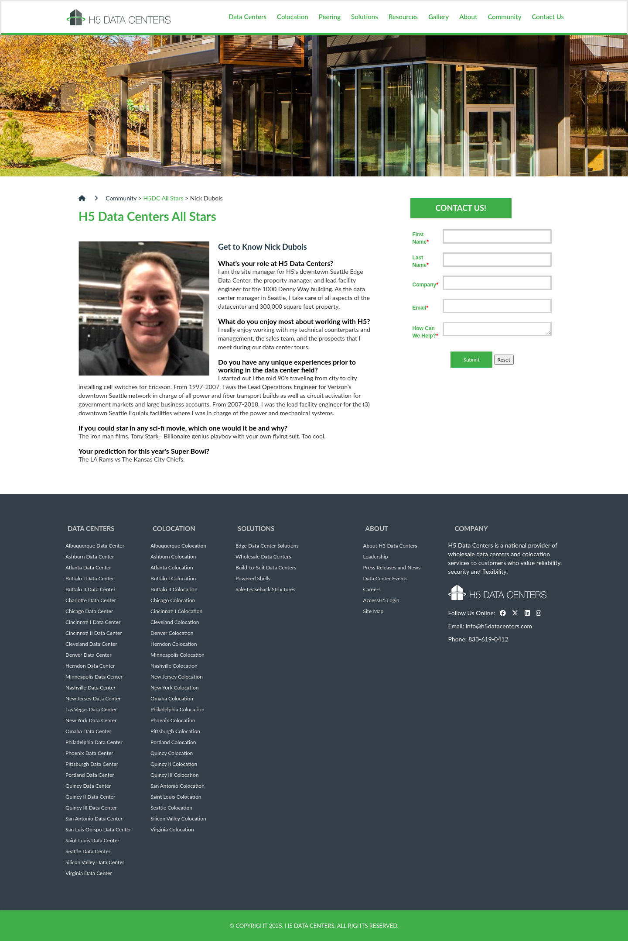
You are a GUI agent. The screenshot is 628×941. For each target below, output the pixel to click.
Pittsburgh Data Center (91, 764)
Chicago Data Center (89, 611)
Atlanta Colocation (171, 567)
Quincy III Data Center (91, 808)
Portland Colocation (173, 742)
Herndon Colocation (173, 644)
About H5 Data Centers (390, 546)
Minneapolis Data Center (94, 677)
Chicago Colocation (172, 600)
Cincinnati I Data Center (92, 622)
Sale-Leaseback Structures (265, 589)
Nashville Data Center (90, 688)
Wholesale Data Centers (263, 557)
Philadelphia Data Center (94, 742)
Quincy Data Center (88, 786)
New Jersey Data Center (93, 698)
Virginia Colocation (172, 829)
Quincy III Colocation (174, 775)
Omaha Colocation (171, 698)
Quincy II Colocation (173, 764)
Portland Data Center (89, 775)
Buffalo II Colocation (174, 589)
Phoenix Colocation (172, 720)
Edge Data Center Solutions (267, 546)
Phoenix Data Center (89, 753)
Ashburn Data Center (89, 557)
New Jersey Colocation (176, 677)
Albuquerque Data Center (94, 546)
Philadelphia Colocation (177, 709)
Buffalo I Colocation (173, 578)
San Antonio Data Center (94, 819)
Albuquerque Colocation (178, 546)
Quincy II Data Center (90, 797)
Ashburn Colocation (173, 557)
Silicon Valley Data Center (94, 862)
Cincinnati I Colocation (176, 611)
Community (504, 17)
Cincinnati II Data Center (93, 633)
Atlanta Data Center (88, 567)
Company (471, 528)
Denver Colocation (171, 633)
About (468, 17)
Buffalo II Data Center (90, 589)
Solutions (364, 17)
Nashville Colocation (174, 666)
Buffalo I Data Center (89, 578)
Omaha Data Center (88, 731)
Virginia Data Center (88, 873)
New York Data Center (91, 720)
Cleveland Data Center (91, 644)
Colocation (292, 17)
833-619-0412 (488, 639)
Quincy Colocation (171, 753)
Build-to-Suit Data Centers (266, 567)
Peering (330, 17)
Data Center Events (385, 578)
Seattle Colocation (171, 808)
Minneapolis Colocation (177, 655)
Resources (403, 17)
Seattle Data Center (87, 851)
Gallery (438, 17)
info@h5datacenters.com (499, 626)
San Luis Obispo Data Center (98, 829)
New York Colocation (174, 688)
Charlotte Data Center (90, 600)
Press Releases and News (392, 567)
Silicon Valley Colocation (178, 819)
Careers (372, 589)
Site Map (373, 611)
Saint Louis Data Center (92, 840)
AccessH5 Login (381, 600)
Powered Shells (253, 578)
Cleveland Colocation (174, 622)
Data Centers (247, 17)
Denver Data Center (88, 655)
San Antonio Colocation (177, 786)
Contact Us (548, 17)
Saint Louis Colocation (175, 797)
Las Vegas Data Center (91, 709)
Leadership (375, 557)
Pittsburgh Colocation (175, 731)
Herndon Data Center (90, 666)
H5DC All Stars (163, 198)
